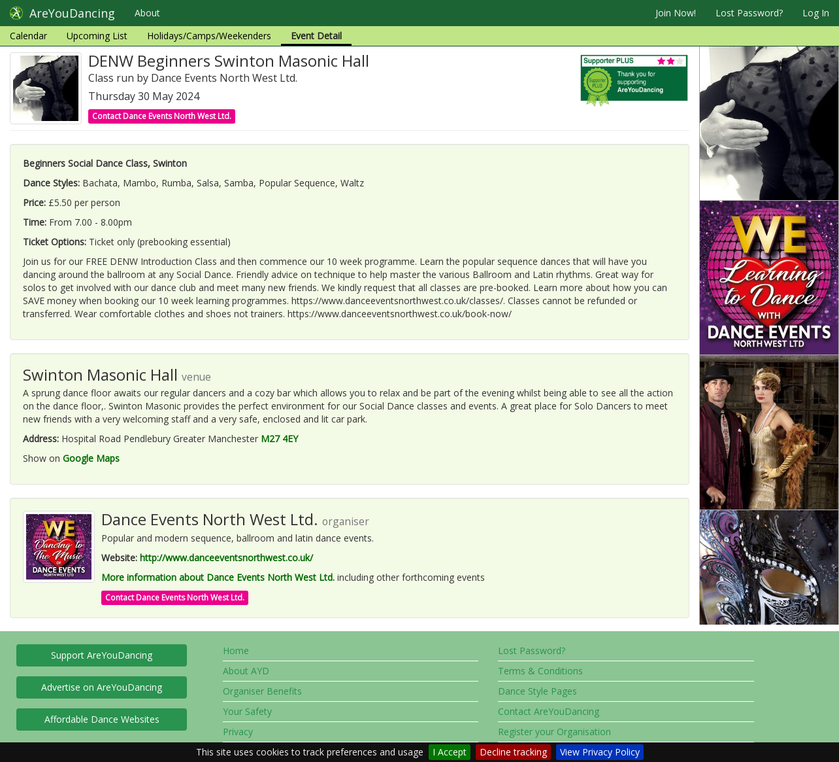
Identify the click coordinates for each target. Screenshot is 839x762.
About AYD (246, 671)
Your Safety (247, 711)
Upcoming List (97, 35)
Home (236, 650)
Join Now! (675, 13)
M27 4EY (279, 438)
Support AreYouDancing (101, 655)
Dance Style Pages (537, 691)
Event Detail (316, 35)
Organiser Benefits (262, 691)
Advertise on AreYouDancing (101, 687)
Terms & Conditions (540, 671)
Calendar (28, 35)
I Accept (450, 752)
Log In (815, 13)
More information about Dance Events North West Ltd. (218, 577)
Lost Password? (749, 13)
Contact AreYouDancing (548, 711)
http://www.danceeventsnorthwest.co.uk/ (226, 557)
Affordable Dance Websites (101, 719)
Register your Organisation (554, 731)
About (147, 13)
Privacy (238, 731)
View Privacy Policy (600, 752)
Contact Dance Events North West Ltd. (161, 116)
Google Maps (91, 458)
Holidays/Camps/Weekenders (209, 35)
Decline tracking (513, 752)
